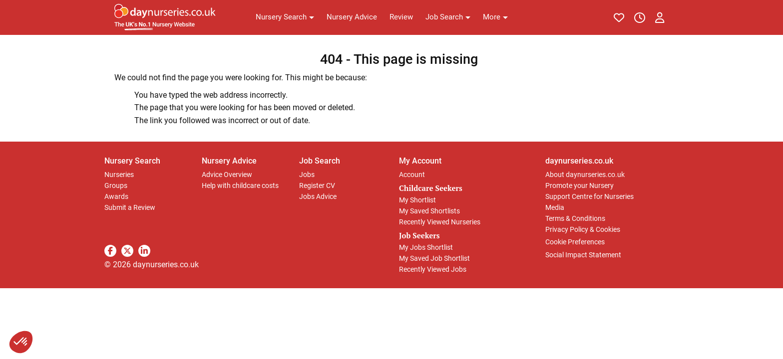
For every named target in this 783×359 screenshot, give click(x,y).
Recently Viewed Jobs (432, 269)
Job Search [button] (319, 161)
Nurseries (119, 175)
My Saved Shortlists (429, 211)
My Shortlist (417, 200)
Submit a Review (129, 207)
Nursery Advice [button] (229, 161)
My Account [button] (420, 161)
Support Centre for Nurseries (589, 196)
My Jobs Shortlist (426, 247)
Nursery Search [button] (132, 161)
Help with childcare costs (240, 185)
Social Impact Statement (583, 255)
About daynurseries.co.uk (585, 175)
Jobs (307, 175)
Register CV (317, 185)
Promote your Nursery (579, 185)
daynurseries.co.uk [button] (579, 161)
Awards (116, 196)
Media (554, 207)
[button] (285, 17)
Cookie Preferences (575, 242)
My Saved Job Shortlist (434, 258)
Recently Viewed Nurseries (439, 222)
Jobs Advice (318, 196)
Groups (115, 185)
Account (412, 175)
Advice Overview (227, 175)
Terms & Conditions (575, 218)
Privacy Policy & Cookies (582, 229)
